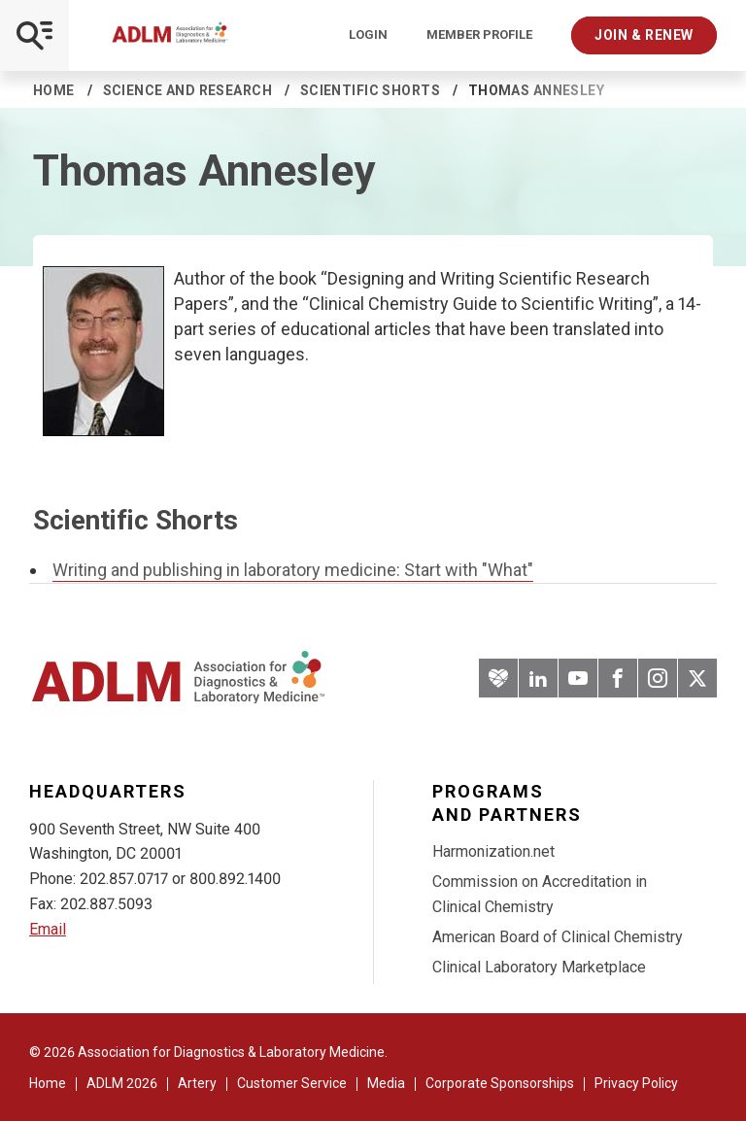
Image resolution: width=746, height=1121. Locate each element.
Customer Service (292, 1083)
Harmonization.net (493, 851)
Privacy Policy (636, 1083)
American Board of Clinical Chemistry (557, 937)
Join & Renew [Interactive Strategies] (644, 35)
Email (47, 929)
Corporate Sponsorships (499, 1083)
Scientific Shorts (370, 90)
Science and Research (187, 90)
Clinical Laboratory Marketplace (539, 967)
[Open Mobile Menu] (34, 35)
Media (386, 1083)
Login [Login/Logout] (368, 35)
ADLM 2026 (121, 1083)
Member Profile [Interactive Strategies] (479, 35)
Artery (197, 1083)
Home (54, 90)
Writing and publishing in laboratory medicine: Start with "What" (292, 570)
